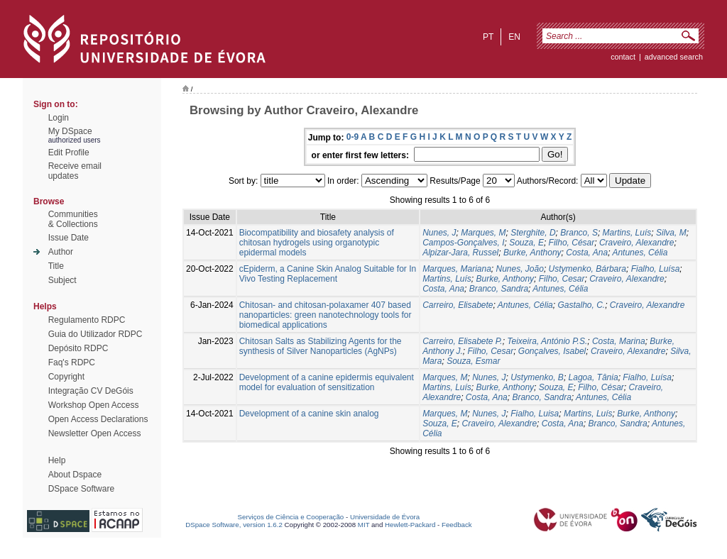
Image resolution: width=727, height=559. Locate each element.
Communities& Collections (73, 219)
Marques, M (483, 233)
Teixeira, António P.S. (547, 341)
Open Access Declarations (98, 419)
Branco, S (579, 233)
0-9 (352, 137)
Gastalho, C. (581, 305)
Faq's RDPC (71, 362)
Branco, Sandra (498, 289)
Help (57, 460)
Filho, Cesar (562, 279)
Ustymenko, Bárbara (587, 269)
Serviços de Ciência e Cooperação (291, 517)
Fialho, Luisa (534, 414)
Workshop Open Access (93, 405)
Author (60, 252)
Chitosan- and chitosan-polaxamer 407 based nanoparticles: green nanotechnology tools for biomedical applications (325, 315)
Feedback (457, 524)
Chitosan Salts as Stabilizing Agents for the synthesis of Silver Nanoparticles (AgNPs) (320, 346)
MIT (364, 524)
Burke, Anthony (532, 253)
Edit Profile (68, 152)
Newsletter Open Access (94, 433)
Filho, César (572, 243)
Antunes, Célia (639, 253)
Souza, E (526, 243)
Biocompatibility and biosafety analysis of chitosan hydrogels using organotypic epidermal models (316, 243)
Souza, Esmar (473, 361)
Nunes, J (439, 233)
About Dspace (75, 475)
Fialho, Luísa (655, 269)
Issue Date (68, 238)
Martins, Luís (627, 233)
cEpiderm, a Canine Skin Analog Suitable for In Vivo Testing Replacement (327, 274)
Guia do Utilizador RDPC (95, 334)
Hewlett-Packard (410, 524)
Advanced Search (674, 56)
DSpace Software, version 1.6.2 (234, 524)
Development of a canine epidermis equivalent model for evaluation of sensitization (326, 382)
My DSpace (70, 131)
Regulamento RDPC (87, 320)
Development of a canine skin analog (309, 414)
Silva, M (671, 233)
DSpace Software (81, 489)
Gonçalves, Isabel (552, 351)
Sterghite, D (532, 233)
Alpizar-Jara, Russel (460, 253)
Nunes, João (520, 269)
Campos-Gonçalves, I (463, 243)
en (514, 37)
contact (623, 56)
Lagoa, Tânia (593, 377)
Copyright (66, 377)
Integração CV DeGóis (90, 391)
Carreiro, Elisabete (457, 305)
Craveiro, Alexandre (636, 243)
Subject (62, 280)
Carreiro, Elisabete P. (462, 341)
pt (488, 37)
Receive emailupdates (75, 171)
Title (56, 266)
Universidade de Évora (385, 517)
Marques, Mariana (456, 269)
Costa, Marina (618, 341)
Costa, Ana (587, 253)
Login (58, 118)
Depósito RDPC (78, 348)
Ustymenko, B (537, 377)
